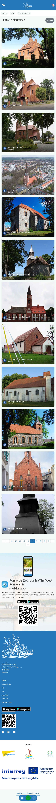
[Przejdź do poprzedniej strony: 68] (8, 541)
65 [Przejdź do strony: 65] (16, 541)
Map (3, 688)
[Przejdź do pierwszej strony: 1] (4, 541)
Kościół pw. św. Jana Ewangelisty (19, 317)
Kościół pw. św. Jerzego (16, 402)
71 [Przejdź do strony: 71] (40, 541)
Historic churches (24, 13)
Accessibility (5, 695)
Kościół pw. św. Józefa (15, 444)
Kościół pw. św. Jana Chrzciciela (19, 190)
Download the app (7, 702)
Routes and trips (6, 684)
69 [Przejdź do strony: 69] (32, 541)
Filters (50, 20)
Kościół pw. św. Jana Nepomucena (20, 359)
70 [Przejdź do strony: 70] (36, 541)
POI (12, 13)
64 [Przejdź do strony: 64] (11, 541)
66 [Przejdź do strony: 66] (20, 541)
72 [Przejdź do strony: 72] (44, 541)
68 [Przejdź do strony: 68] (28, 541)
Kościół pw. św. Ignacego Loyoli (19, 63)
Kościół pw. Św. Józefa (16, 486)
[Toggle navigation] (28, 798)
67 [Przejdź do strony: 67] (24, 541)
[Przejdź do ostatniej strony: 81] (28, 544)
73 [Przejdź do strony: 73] (48, 541)
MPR (3, 691)
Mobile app (5, 698)
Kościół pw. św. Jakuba (15, 105)
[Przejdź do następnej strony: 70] (52, 541)
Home (4, 13)
